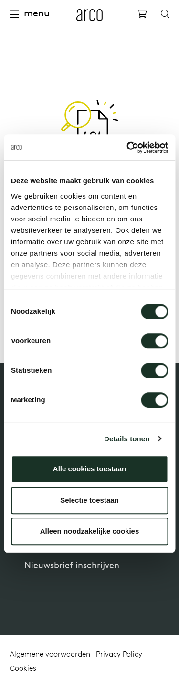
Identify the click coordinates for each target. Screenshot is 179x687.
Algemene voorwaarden (50, 653)
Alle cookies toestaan (89, 469)
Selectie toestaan (89, 500)
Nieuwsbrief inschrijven (71, 564)
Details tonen (126, 439)
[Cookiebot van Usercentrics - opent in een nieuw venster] (127, 147)
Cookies (23, 668)
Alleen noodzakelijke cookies (89, 531)
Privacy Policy (119, 653)
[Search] (165, 14)
